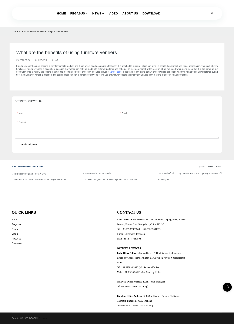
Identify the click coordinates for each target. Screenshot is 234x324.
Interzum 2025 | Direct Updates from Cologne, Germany (40, 179)
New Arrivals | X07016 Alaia (98, 173)
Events (210, 167)
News (218, 167)
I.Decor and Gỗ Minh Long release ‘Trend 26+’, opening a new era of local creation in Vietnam (189, 173)
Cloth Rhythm (163, 179)
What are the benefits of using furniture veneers (46, 31)
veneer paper (116, 72)
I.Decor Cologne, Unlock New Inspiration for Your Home (111, 179)
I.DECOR (16, 31)
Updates (201, 167)
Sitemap (43, 318)
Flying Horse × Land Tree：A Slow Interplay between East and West (30, 174)
